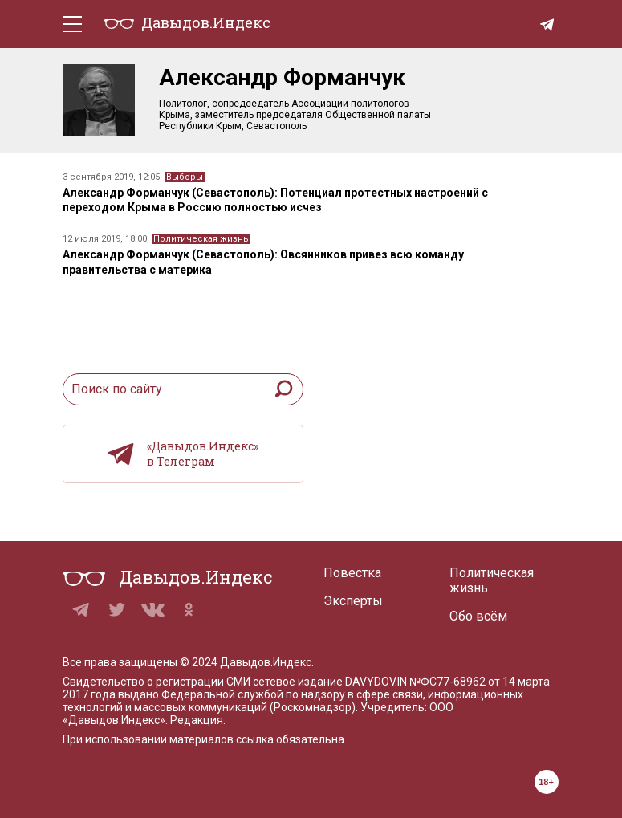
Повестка (352, 572)
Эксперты (353, 600)
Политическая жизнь (201, 239)
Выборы (184, 177)
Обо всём (478, 616)
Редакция (196, 720)
